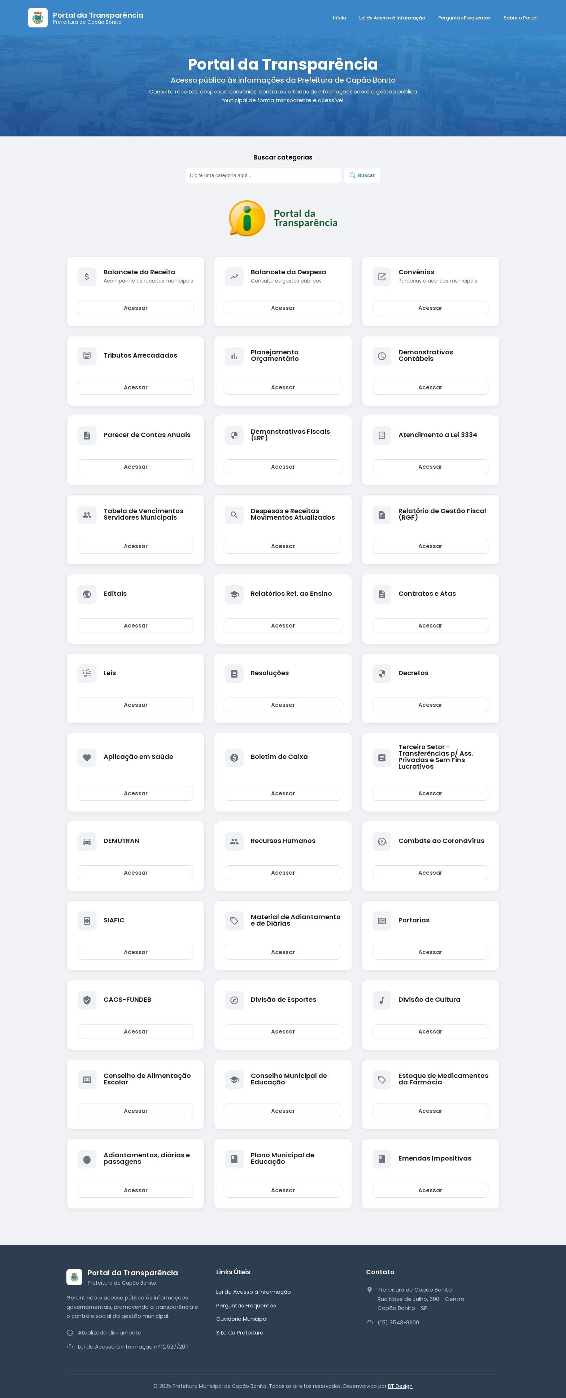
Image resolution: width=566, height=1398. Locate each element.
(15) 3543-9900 (398, 1322)
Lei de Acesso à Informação (392, 17)
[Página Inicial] (85, 17)
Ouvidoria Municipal (241, 1319)
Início (339, 17)
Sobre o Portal (521, 17)
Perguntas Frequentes (464, 17)
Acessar (136, 308)
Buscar (362, 175)
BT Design (400, 1386)
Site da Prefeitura (240, 1332)
